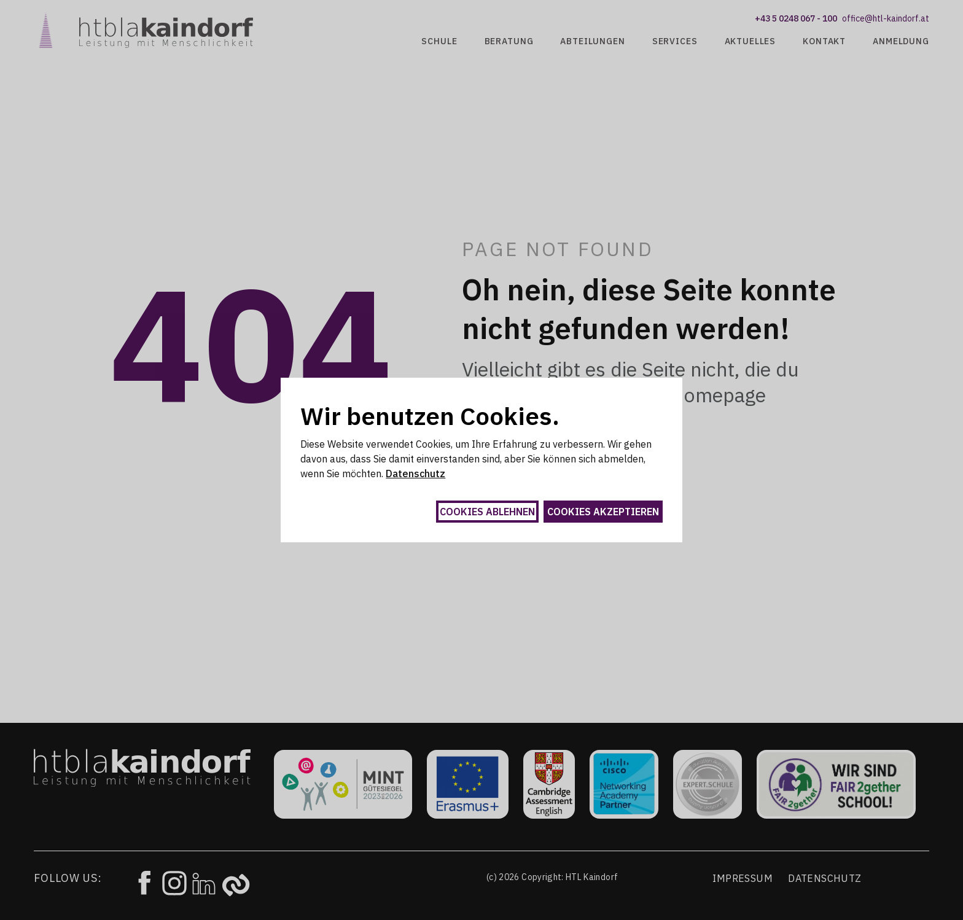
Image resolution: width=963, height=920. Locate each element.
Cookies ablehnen (487, 511)
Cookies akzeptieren (603, 511)
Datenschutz (415, 473)
